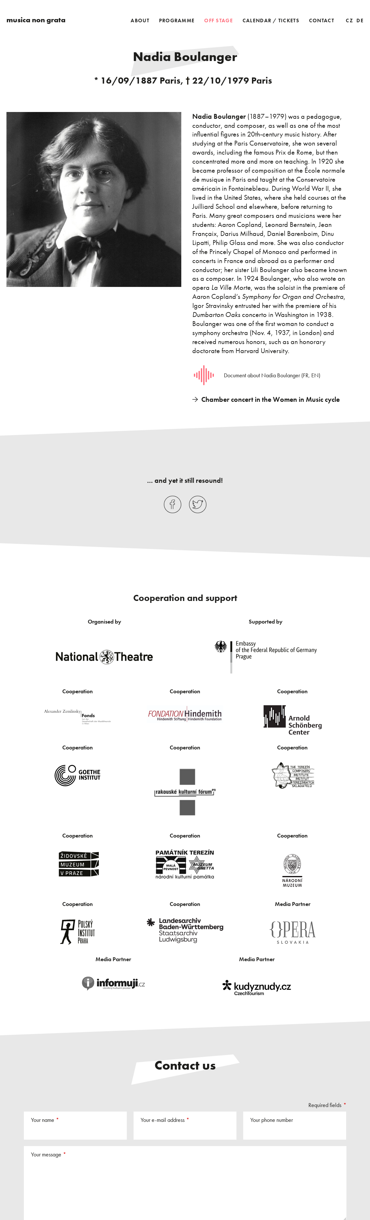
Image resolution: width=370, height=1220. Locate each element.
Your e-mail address (163, 1119)
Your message (46, 1154)
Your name (42, 1119)
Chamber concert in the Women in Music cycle (270, 399)
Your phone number (271, 1119)
